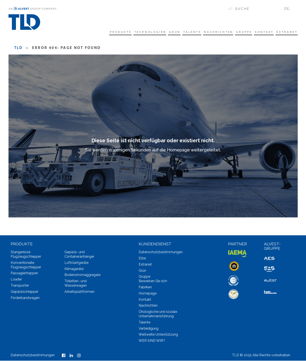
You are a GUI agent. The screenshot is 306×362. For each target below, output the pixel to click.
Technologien (123, 32)
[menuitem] (289, 8)
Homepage (148, 295)
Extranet (285, 32)
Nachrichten (204, 32)
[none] (289, 8)
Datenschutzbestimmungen (161, 253)
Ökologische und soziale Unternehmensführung (158, 315)
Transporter (20, 287)
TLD (18, 49)
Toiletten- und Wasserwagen (75, 284)
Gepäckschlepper (24, 293)
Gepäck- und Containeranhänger (79, 255)
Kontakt (258, 32)
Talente (173, 32)
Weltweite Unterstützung (158, 336)
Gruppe (234, 32)
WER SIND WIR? (152, 342)
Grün (152, 32)
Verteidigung (148, 330)
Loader (16, 281)
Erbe (142, 260)
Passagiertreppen (24, 275)
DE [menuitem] (286, 9)
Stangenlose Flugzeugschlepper (26, 255)
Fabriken (145, 289)
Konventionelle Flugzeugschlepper (26, 266)
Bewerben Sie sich (153, 282)
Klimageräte (74, 270)
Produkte (88, 32)
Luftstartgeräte (76, 264)
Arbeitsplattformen (79, 293)
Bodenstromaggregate (82, 276)
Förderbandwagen (25, 299)
